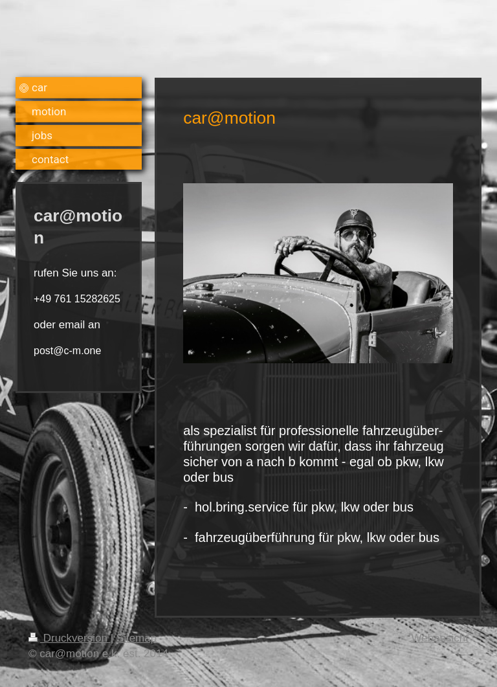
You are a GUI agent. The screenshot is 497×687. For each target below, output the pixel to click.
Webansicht (440, 638)
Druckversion (69, 638)
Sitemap (136, 638)
